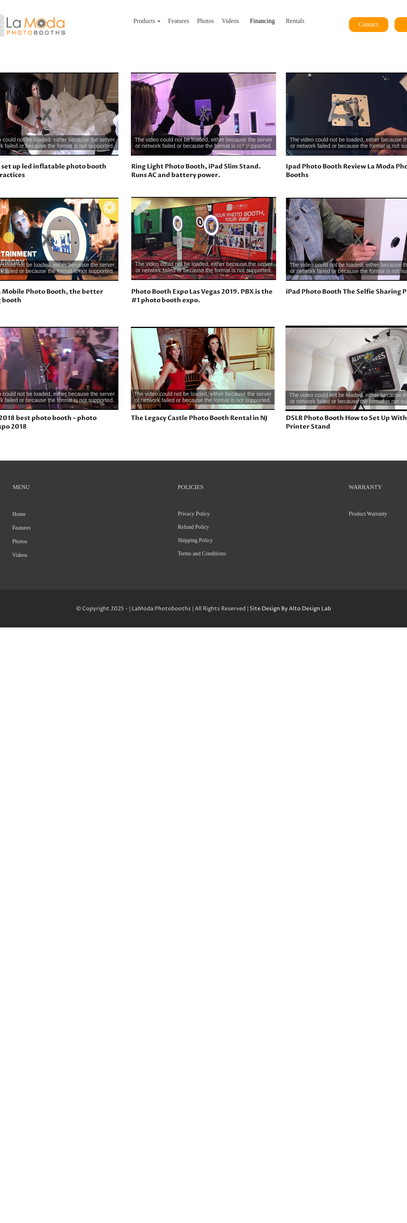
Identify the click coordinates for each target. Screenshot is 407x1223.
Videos (20, 555)
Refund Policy (194, 527)
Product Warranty (368, 514)
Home (19, 514)
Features (21, 528)
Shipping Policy (195, 540)
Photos (19, 541)
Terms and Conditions (202, 554)
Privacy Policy (194, 514)
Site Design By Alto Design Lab (290, 608)
